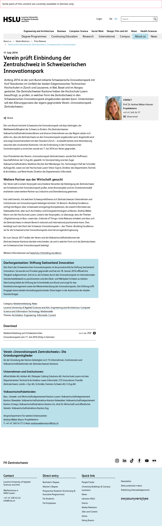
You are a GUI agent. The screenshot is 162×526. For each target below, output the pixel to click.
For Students (48, 498)
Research (88, 36)
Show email (132, 116)
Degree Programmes (34, 36)
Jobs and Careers (90, 511)
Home (84, 516)
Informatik (42, 315)
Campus (125, 36)
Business (61, 31)
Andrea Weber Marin (13, 419)
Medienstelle (46, 311)
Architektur (17, 315)
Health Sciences (148, 31)
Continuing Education (64, 36)
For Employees (49, 503)
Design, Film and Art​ (117, 31)
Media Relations (23, 41)
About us (140, 36)
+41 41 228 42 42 (12, 498)
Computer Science (78, 31)
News (154, 36)
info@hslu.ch (9, 500)
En (116, 18)
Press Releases (40, 41)
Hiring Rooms (88, 520)
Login (99, 18)
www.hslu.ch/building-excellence (45, 253)
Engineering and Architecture (39, 31)
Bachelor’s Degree (51, 482)
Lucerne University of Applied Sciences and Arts (26, 307)
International (107, 36)
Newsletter (126, 481)
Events (85, 503)
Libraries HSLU (88, 498)
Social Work (97, 31)
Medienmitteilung (22, 303)
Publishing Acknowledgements (135, 490)
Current (52, 315)
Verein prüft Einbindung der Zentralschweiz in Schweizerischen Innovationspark (42, 44)
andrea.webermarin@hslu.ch (45, 423)
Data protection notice (131, 485)
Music (134, 31)
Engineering (30, 315)
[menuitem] (34, 36)
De (110, 18)
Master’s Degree (50, 486)
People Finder (88, 482)
